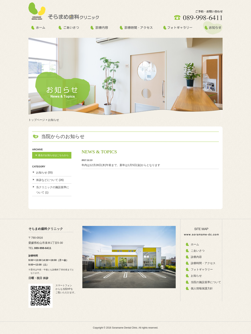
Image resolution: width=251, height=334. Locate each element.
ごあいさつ (198, 250)
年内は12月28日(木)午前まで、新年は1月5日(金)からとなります (121, 165)
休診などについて (47, 179)
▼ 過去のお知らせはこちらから (51, 155)
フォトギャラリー (202, 269)
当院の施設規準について (206, 282)
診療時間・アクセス (203, 263)
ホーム (195, 244)
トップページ (36, 119)
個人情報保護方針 (202, 288)
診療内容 (196, 256)
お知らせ (41, 172)
